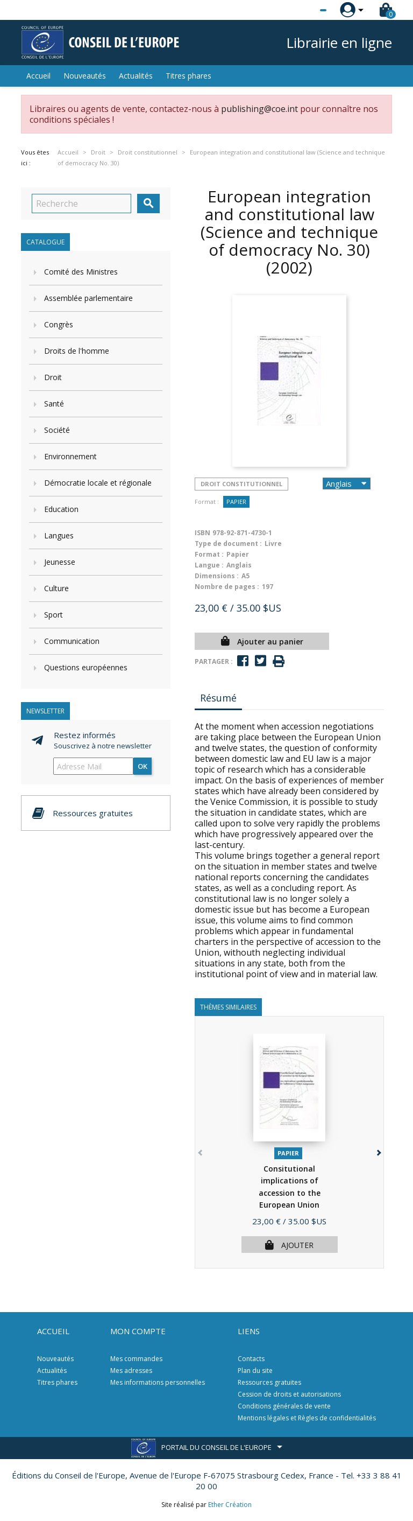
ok (142, 766)
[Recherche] (81, 203)
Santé (54, 403)
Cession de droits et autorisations (289, 1394)
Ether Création (230, 1504)
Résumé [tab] (218, 697)
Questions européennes (85, 667)
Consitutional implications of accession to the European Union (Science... (290, 1192)
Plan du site (255, 1370)
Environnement (70, 456)
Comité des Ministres (81, 272)
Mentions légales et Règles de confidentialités (307, 1417)
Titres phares (188, 76)
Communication (71, 641)
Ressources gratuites (269, 1382)
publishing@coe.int (259, 109)
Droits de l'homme (76, 351)
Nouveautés (84, 76)
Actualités (136, 76)
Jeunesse (59, 562)
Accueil (38, 76)
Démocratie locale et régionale (98, 483)
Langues (59, 535)
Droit (53, 377)
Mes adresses (131, 1370)
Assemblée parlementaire (88, 298)
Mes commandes (136, 1358)
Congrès (58, 324)
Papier (236, 501)
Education (61, 509)
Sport (53, 614)
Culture (56, 588)
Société (57, 430)
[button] (377, 1151)
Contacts (251, 1358)
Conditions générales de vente (284, 1406)
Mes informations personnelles (157, 1382)
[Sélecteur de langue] (301, 10)
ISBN (202, 532)
